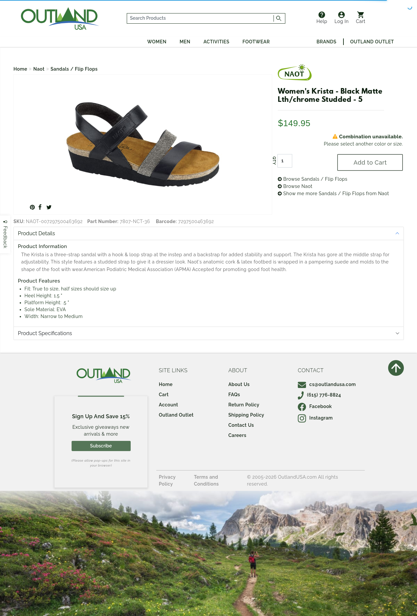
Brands (326, 41)
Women (156, 41)
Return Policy (243, 404)
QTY (274, 160)
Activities (217, 41)
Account (168, 404)
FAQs (234, 394)
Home (20, 69)
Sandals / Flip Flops (74, 69)
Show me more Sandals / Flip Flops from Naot (333, 193)
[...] (200, 18)
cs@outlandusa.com (327, 384)
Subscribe (101, 445)
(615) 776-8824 (319, 395)
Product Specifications (45, 333)
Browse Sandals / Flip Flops (312, 179)
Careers (237, 435)
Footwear (256, 41)
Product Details (36, 233)
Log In (342, 17)
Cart (360, 17)
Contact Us (241, 425)
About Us (239, 384)
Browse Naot (295, 186)
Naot (39, 69)
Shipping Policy (246, 415)
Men (185, 41)
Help (322, 17)
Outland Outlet (372, 41)
